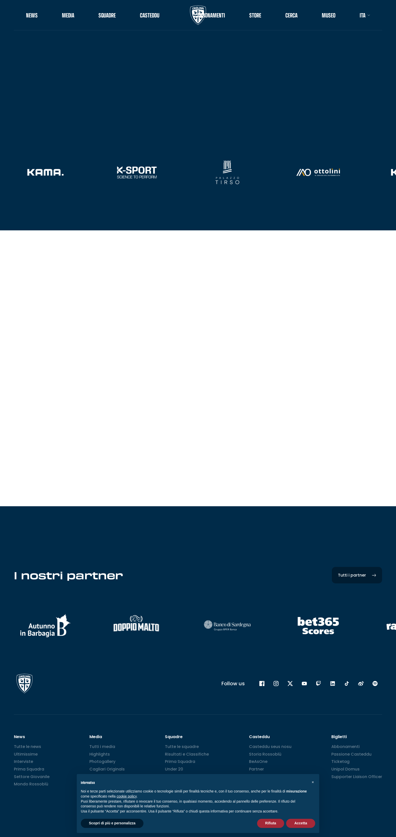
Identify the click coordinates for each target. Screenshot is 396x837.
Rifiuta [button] (270, 823)
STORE (255, 15)
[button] (313, 782)
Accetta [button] (300, 823)
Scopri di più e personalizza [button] (112, 823)
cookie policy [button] (127, 796)
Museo (328, 15)
